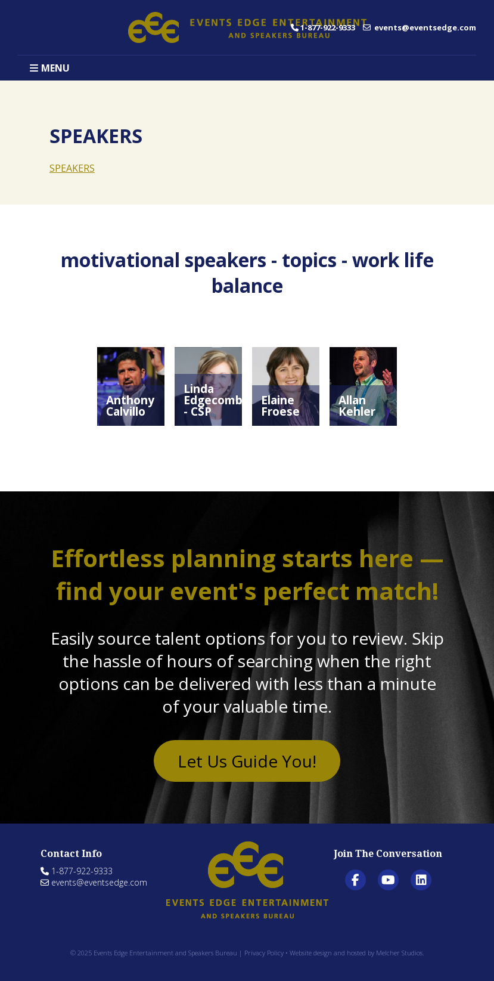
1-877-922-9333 (323, 27)
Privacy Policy (264, 952)
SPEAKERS (72, 168)
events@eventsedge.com (419, 27)
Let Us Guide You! (247, 761)
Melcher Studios (399, 952)
